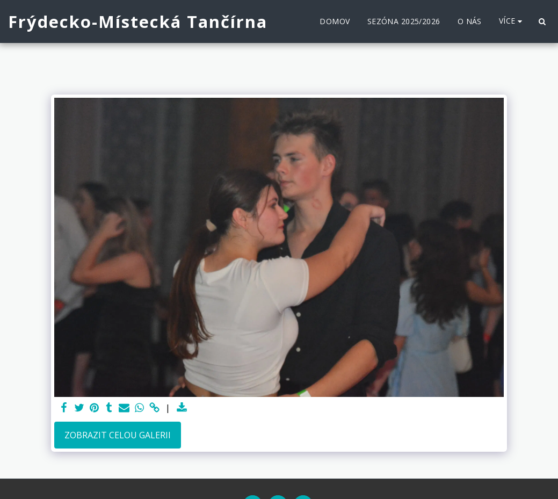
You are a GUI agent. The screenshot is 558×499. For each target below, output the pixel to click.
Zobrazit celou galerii (117, 435)
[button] (541, 21)
